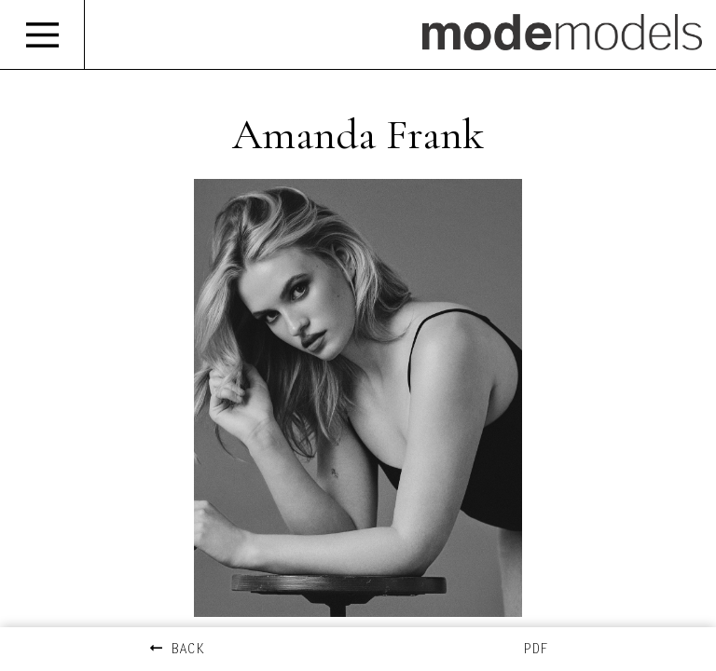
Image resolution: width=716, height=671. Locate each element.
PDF (535, 650)
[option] (358, 398)
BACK (177, 650)
